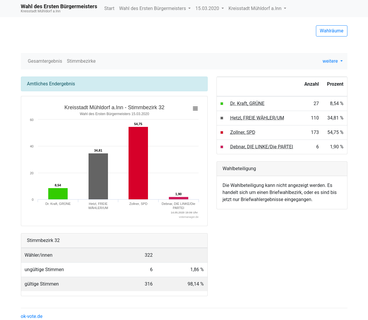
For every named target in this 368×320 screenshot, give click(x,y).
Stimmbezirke (81, 61)
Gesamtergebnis (45, 61)
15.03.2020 (207, 8)
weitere (331, 61)
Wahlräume (332, 31)
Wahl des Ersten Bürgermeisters (153, 8)
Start (109, 8)
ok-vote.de (32, 316)
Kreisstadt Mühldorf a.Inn (256, 8)
